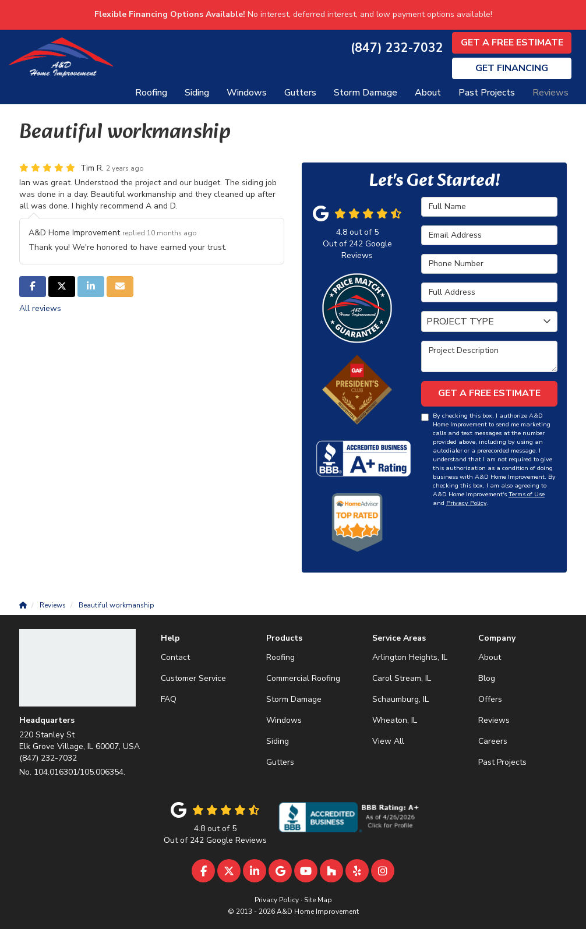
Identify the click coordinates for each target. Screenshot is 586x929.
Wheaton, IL (394, 720)
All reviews (40, 308)
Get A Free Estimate (512, 42)
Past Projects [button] (486, 92)
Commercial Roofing (303, 678)
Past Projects (502, 762)
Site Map (318, 900)
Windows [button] (247, 92)
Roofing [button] (151, 92)
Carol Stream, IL (401, 678)
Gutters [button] (300, 92)
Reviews (494, 720)
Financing (511, 68)
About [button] (428, 92)
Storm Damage (294, 699)
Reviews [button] (550, 92)
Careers (492, 741)
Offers (490, 699)
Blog (486, 678)
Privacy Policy (466, 503)
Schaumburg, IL (400, 699)
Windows (284, 720)
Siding (277, 741)
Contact (175, 657)
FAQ (168, 699)
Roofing (280, 657)
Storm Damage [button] (365, 92)
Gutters (280, 762)
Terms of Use (527, 494)
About (489, 657)
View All (388, 741)
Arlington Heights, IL (409, 657)
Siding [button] (197, 92)
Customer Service (193, 678)
